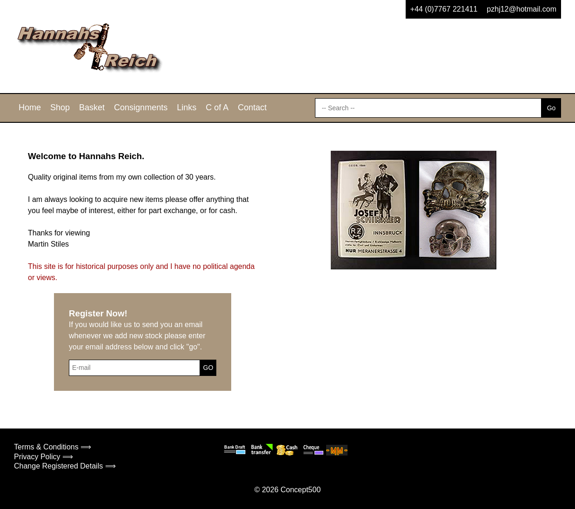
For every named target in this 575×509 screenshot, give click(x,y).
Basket (92, 107)
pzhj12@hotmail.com (521, 9)
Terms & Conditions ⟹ (52, 447)
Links (186, 107)
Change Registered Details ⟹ (65, 466)
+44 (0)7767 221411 (444, 9)
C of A (217, 107)
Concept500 (301, 490)
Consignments (140, 107)
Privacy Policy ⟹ (43, 457)
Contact (252, 107)
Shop (60, 107)
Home (30, 107)
